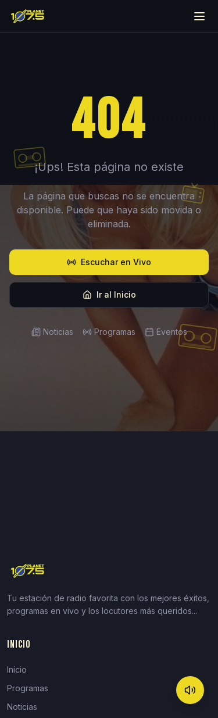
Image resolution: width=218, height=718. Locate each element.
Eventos (166, 332)
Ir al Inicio (109, 294)
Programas (109, 332)
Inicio (17, 669)
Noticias (52, 332)
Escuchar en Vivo (109, 262)
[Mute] (190, 690)
